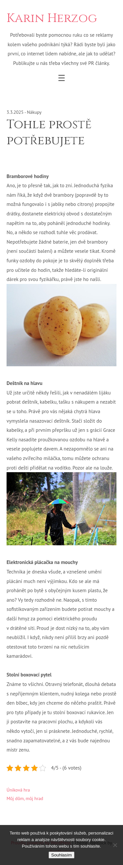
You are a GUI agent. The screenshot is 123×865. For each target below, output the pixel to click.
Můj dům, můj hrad (25, 798)
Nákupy (34, 112)
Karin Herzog (52, 18)
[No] (115, 845)
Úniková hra (18, 790)
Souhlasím (61, 855)
